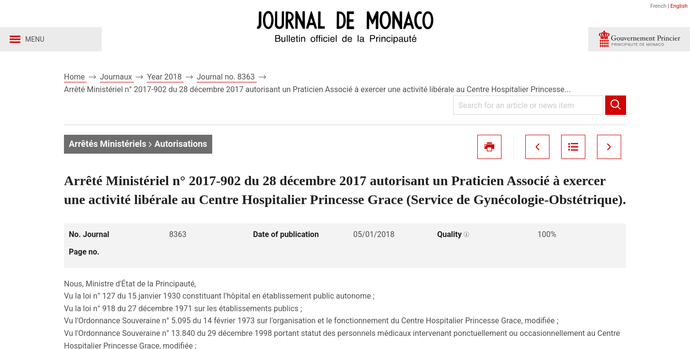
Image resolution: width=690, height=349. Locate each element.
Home (75, 76)
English (679, 6)
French (658, 6)
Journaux (117, 76)
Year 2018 (165, 76)
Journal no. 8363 (227, 76)
